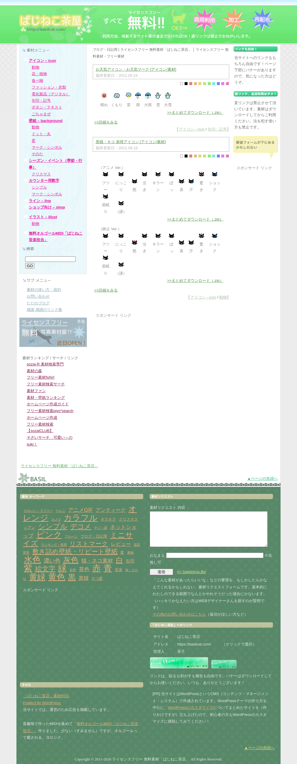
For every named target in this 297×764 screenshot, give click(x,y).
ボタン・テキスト (47, 107)
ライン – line (40, 201)
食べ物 (37, 80)
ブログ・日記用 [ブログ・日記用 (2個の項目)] (93, 536)
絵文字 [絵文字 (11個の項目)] (45, 568)
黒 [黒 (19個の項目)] (72, 577)
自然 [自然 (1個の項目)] (73, 570)
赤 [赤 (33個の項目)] (96, 568)
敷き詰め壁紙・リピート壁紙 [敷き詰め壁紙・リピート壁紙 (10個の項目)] (75, 551)
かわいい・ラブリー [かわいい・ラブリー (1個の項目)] (38, 510)
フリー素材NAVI (40, 377)
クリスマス (41, 174)
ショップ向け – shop (47, 207)
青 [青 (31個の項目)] (108, 568)
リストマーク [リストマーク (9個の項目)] (89, 543)
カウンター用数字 (44, 180)
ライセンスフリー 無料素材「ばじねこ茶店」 (59, 466)
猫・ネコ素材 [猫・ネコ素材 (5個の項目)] (97, 561)
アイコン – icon (42, 60)
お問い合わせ (38, 296)
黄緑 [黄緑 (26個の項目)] (37, 577)
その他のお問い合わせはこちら (179, 614)
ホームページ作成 (42, 417)
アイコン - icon (192, 129)
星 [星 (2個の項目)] (122, 552)
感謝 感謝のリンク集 (44, 309)
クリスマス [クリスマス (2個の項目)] (128, 519)
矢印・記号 (217, 129)
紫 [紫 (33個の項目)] (28, 568)
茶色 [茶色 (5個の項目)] (84, 569)
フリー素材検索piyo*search (50, 411)
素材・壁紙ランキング (46, 397)
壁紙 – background (46, 120)
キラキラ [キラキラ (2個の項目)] (108, 519)
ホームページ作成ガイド (48, 404)
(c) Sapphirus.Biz (191, 572)
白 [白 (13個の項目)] (119, 560)
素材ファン (36, 391)
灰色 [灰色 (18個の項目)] (70, 560)
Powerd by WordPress (42, 703)
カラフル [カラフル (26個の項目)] (81, 517)
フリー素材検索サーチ (46, 384)
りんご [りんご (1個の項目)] (60, 510)
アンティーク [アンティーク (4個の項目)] (111, 510)
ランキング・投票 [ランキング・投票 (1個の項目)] (54, 544)
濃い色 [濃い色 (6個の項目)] (52, 561)
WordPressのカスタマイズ (190, 707)
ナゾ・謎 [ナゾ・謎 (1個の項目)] (100, 527)
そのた (37, 154)
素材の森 (34, 371)
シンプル (39, 187)
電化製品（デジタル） (51, 94)
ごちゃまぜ (41, 114)
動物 (223, 297)
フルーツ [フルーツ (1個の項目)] (71, 536)
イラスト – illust (43, 217)
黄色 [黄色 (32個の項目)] (56, 577)
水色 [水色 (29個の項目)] (32, 559)
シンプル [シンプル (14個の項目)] (53, 526)
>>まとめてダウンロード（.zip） (195, 112)
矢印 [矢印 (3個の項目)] (130, 560)
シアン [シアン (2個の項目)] (29, 527)
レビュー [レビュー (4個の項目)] (121, 544)
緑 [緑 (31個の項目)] (62, 568)
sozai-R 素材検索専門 (45, 364)
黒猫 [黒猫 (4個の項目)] (84, 578)
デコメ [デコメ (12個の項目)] (80, 526)
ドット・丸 (41, 134)
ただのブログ (38, 303)
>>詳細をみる (106, 122)
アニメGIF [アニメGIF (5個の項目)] (80, 510)
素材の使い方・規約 (44, 289)
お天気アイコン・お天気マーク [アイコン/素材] (136, 69)
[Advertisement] (145, 360)
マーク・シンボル (47, 147)
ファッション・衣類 (49, 87)
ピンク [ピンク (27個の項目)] (49, 534)
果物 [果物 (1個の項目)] (130, 552)
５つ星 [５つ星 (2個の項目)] (97, 578)
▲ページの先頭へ (262, 478)
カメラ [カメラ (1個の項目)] (56, 519)
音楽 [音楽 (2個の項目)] (118, 570)
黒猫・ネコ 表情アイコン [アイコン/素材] (131, 142)
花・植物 (39, 74)
